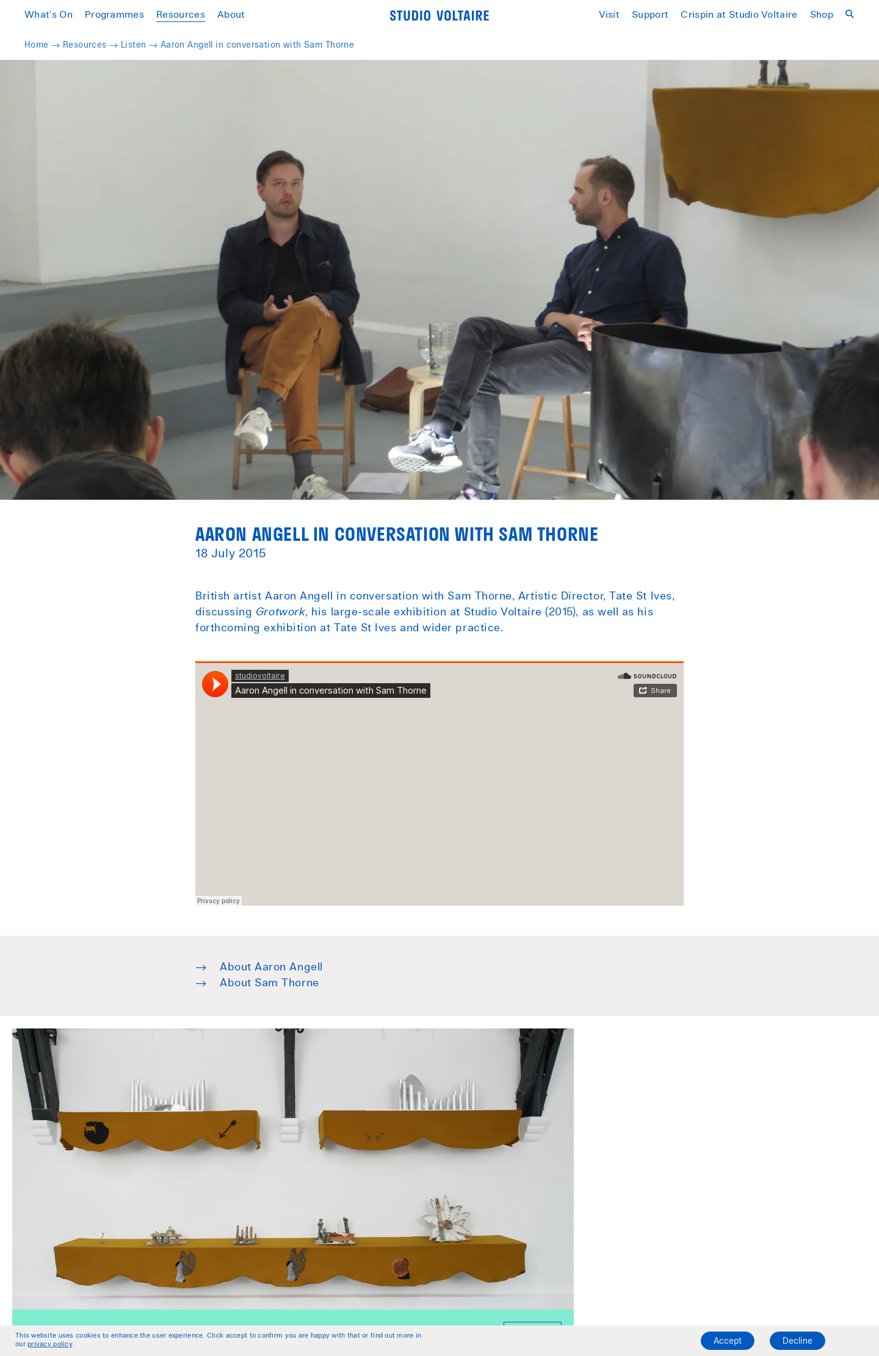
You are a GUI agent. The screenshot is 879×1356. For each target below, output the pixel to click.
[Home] (439, 15)
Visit (609, 15)
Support (650, 15)
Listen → (141, 46)
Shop (821, 15)
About (231, 15)
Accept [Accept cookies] (728, 1342)
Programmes (114, 15)
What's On (48, 15)
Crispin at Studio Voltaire (739, 15)
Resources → (92, 46)
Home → (43, 46)
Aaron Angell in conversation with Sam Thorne (257, 46)
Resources (180, 15)
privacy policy (49, 1344)
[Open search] (850, 15)
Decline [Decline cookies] (797, 1342)
